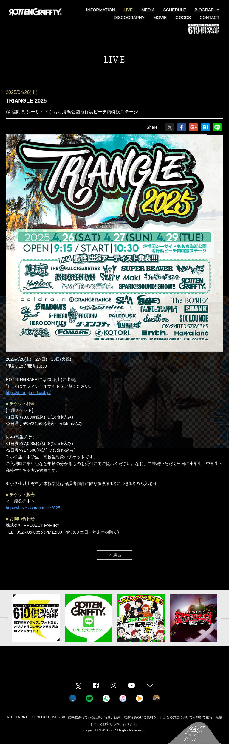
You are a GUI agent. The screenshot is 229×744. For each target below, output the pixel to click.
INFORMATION (100, 9)
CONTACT (209, 17)
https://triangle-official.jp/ (28, 392)
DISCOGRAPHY (129, 17)
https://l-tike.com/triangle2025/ (33, 508)
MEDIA (147, 9)
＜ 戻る (114, 555)
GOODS (183, 17)
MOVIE (160, 17)
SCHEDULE (174, 9)
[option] (36, 618)
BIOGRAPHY (207, 9)
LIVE (128, 9)
